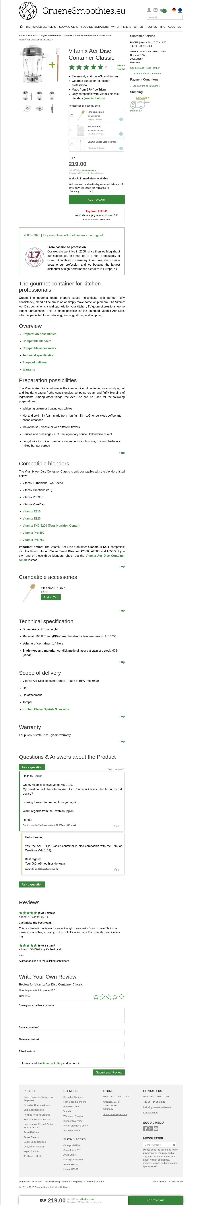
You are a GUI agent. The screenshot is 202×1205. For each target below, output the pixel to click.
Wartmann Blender (73, 1116)
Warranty (29, 369)
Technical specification (39, 355)
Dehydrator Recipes (34, 1146)
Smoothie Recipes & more (37, 1105)
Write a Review (121, 67)
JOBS (155, 1181)
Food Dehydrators (95, 26)
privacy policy (150, 1153)
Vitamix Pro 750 (33, 539)
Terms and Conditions (30, 1181)
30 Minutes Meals (33, 1156)
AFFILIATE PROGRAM (171, 1181)
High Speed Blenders (41, 26)
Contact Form (150, 1112)
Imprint (100, 1181)
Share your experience (36, 1005)
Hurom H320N (71, 1164)
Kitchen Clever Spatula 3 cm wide (46, 709)
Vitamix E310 (31, 511)
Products (33, 35)
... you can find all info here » (145, 86)
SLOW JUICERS (74, 1139)
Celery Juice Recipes (35, 1142)
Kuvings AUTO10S (73, 1159)
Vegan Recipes (31, 1151)
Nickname (29, 1039)
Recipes (151, 26)
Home (22, 35)
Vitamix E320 (31, 518)
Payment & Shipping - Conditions (78, 1181)
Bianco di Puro (71, 1106)
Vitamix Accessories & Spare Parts (93, 35)
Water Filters (121, 26)
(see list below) (94, 98)
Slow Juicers (68, 26)
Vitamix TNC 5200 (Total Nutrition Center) (51, 525)
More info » (136, 110)
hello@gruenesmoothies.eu (157, 1107)
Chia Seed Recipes (34, 1109)
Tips (162, 26)
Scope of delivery (35, 362)
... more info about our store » (145, 73)
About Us (174, 26)
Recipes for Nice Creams (37, 1114)
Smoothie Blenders (73, 1097)
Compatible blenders (37, 341)
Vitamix (68, 35)
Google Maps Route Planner (145, 67)
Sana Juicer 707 (72, 1150)
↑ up (122, 452)
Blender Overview (72, 1121)
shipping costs (88, 170)
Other (138, 26)
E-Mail (27, 1051)
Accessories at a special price (84, 105)
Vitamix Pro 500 (33, 532)
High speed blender (51, 35)
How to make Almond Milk (37, 1119)
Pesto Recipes (31, 1132)
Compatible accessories (39, 348)
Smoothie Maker (72, 1130)
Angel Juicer (70, 1154)
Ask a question (32, 767)
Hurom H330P (70, 1169)
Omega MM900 (71, 1145)
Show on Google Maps (115, 1114)
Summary (29, 1027)
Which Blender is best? (75, 1125)
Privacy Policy (52, 1063)
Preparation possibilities (40, 334)
